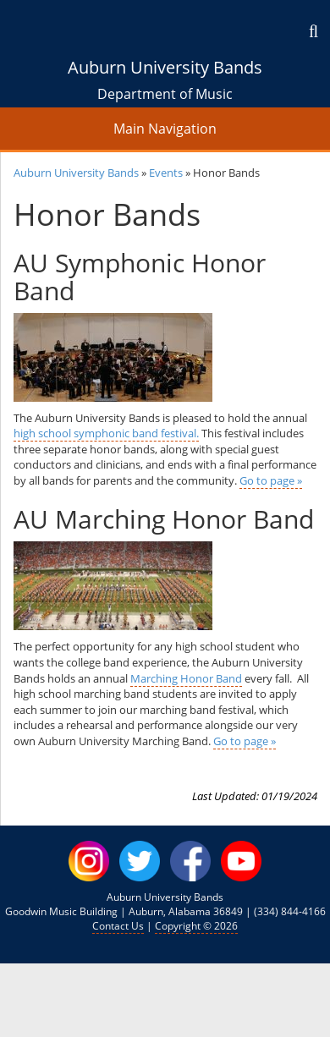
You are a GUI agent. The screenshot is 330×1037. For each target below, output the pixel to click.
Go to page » (270, 480)
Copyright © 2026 (196, 926)
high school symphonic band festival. (106, 433)
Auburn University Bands (165, 67)
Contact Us (118, 926)
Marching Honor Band (186, 678)
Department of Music (165, 94)
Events (166, 172)
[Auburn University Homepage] (165, 28)
